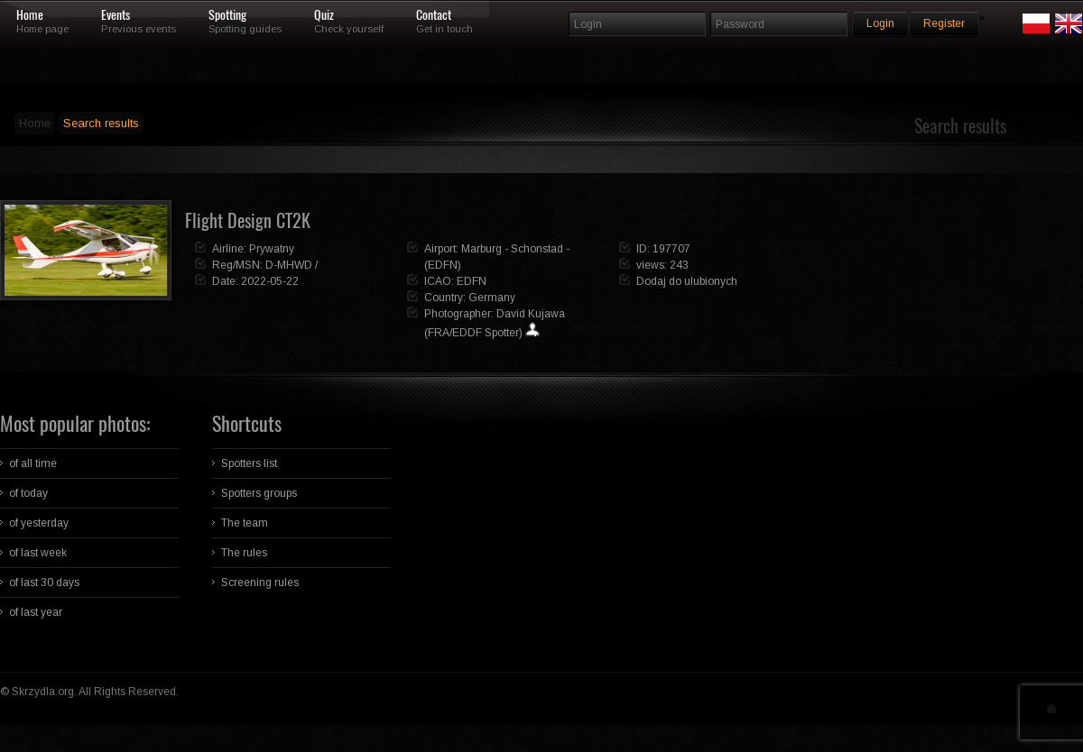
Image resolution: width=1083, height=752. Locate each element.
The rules (244, 552)
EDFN (471, 281)
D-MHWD (288, 265)
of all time (33, 463)
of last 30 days (44, 582)
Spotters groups (259, 493)
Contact (433, 15)
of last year (35, 612)
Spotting (227, 15)
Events (115, 15)
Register (944, 23)
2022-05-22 (270, 281)
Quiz (324, 15)
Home (29, 15)
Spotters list (249, 463)
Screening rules (260, 582)
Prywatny (271, 249)
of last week (38, 552)
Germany (491, 297)
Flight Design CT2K (247, 220)
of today (28, 493)
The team (244, 523)
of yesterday (39, 523)
